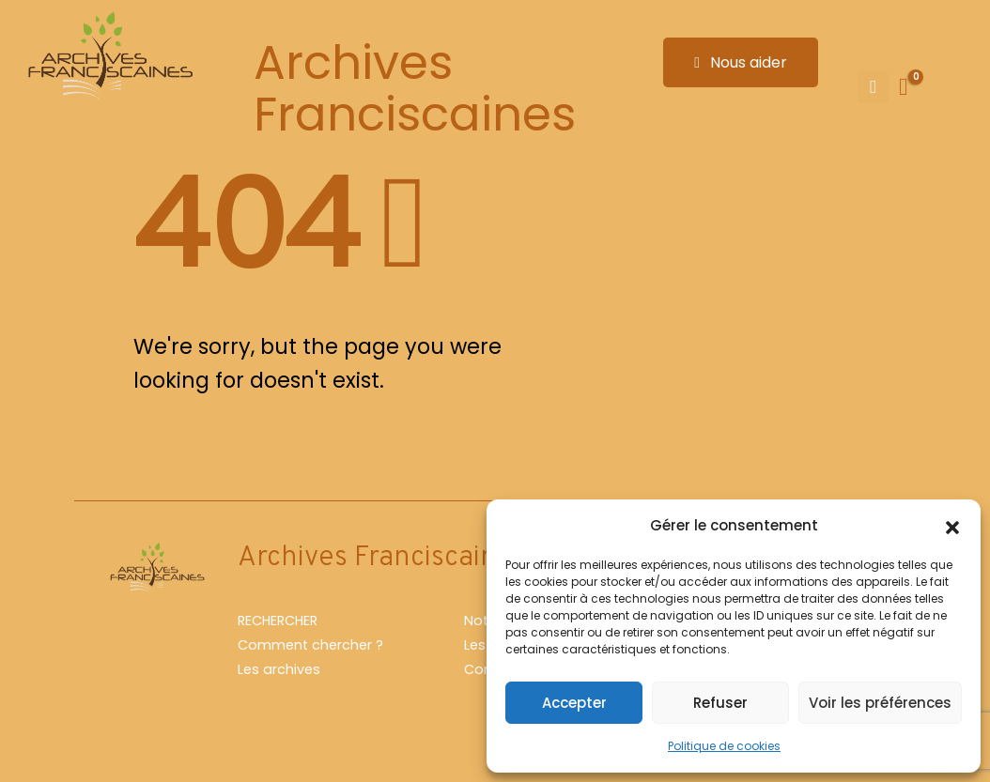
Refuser (720, 703)
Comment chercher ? (310, 645)
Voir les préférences (880, 703)
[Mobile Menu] (873, 87)
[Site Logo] (108, 59)
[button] (952, 525)
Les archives (279, 669)
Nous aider (740, 62)
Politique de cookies (724, 746)
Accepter (574, 703)
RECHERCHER (277, 620)
